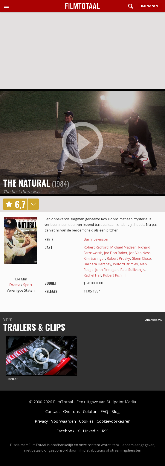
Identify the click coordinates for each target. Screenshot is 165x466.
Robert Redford (96, 247)
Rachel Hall (92, 275)
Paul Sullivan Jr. (132, 269)
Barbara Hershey (97, 264)
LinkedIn (91, 430)
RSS (105, 430)
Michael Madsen (123, 247)
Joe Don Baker (115, 252)
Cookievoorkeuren (113, 421)
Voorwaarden (63, 421)
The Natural (26, 182)
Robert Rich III (114, 275)
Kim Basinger (94, 258)
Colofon (90, 411)
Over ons (71, 411)
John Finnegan (107, 269)
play (82, 142)
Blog (115, 411)
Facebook (65, 430)
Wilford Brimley (125, 264)
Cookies (86, 421)
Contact (52, 411)
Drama (14, 284)
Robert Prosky (118, 258)
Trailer (12, 379)
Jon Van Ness (140, 252)
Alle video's (153, 320)
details (33, 204)
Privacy (41, 421)
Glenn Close (141, 258)
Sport (27, 284)
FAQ (104, 411)
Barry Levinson (96, 239)
